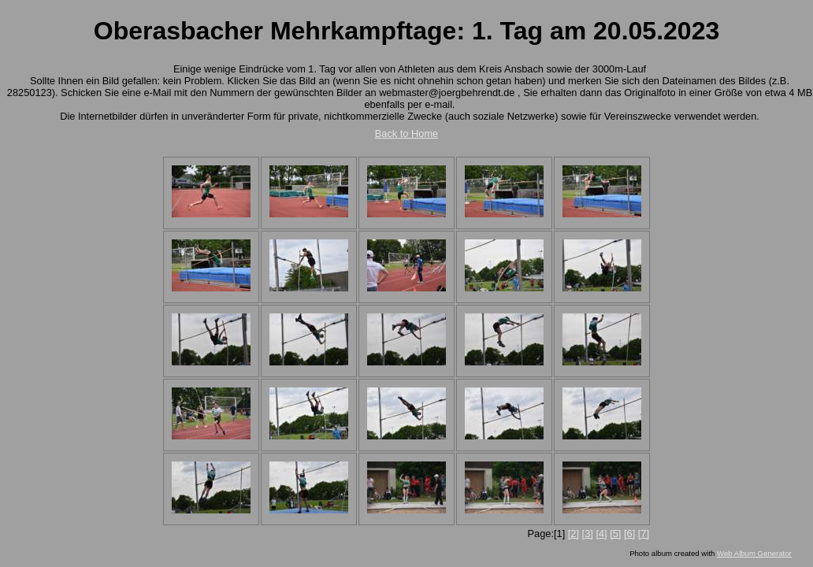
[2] (573, 533)
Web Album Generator (754, 553)
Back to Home (406, 133)
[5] (615, 533)
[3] (587, 533)
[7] (643, 533)
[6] (629, 533)
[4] (601, 533)
